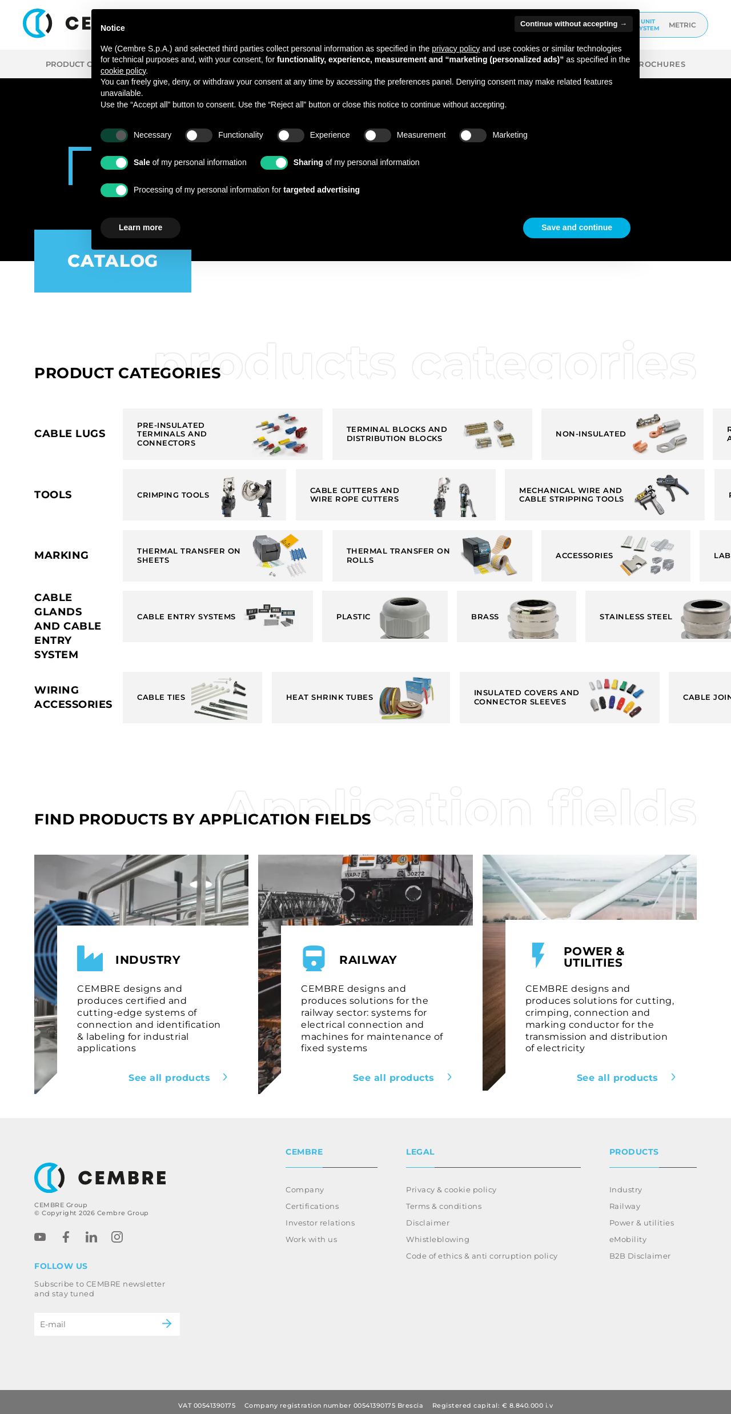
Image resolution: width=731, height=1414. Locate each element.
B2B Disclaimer (640, 1248)
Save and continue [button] (576, 227)
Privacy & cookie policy (451, 1182)
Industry (625, 1182)
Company (305, 1182)
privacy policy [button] (456, 48)
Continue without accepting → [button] (573, 23)
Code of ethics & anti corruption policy (482, 1248)
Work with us (311, 1232)
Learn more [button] (140, 227)
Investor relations (320, 1215)
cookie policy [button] (123, 70)
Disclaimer (427, 1215)
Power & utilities (641, 1215)
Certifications (312, 1199)
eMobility (628, 1232)
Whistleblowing (437, 1232)
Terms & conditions (443, 1199)
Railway (625, 1199)
